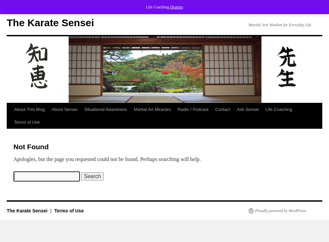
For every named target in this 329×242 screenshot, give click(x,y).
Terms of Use (27, 122)
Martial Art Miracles (152, 109)
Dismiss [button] (176, 7)
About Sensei (65, 109)
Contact (222, 109)
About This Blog (29, 109)
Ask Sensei (248, 109)
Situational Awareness (105, 109)
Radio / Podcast (193, 109)
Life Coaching (279, 109)
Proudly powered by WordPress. (281, 210)
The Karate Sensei (50, 22)
